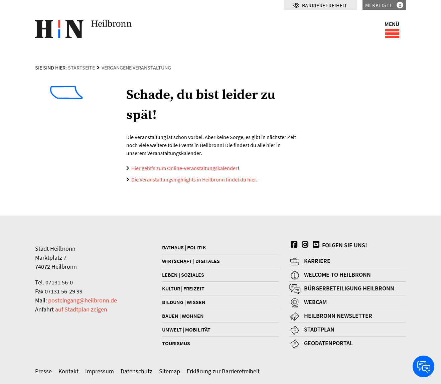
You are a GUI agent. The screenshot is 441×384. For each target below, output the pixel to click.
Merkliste (384, 5)
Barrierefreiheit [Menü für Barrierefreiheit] (320, 5)
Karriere (317, 261)
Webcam (315, 302)
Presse (43, 371)
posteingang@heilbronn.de (82, 300)
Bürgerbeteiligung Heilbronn (349, 288)
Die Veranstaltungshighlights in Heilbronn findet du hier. (194, 179)
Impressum (99, 371)
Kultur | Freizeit (183, 288)
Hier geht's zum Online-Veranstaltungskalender (184, 168)
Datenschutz (136, 371)
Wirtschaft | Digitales (191, 261)
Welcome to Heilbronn (337, 274)
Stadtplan (319, 329)
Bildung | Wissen (183, 302)
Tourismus (176, 343)
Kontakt (68, 371)
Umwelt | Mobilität (186, 329)
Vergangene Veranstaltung (136, 67)
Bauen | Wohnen (183, 315)
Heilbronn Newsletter (338, 315)
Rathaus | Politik (184, 247)
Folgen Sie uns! (339, 245)
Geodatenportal (328, 343)
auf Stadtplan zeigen (81, 309)
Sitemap (169, 371)
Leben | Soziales (183, 274)
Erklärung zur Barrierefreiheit (223, 371)
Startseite (81, 67)
